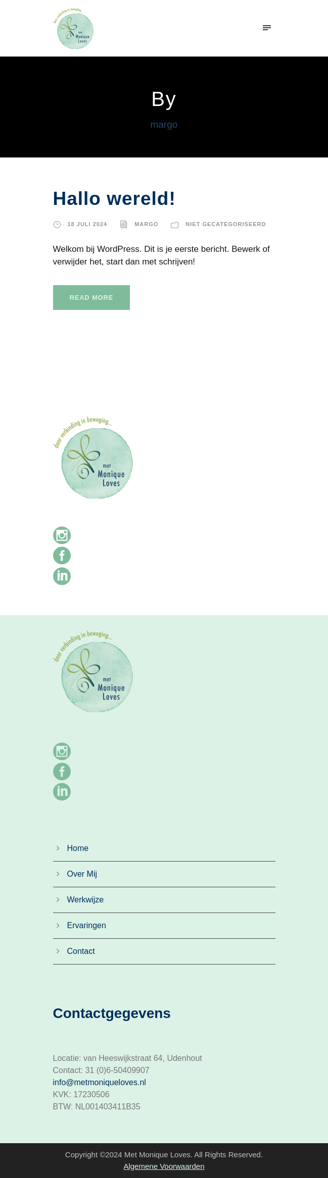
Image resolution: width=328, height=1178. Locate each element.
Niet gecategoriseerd (225, 224)
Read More (92, 297)
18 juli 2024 (88, 224)
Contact (81, 951)
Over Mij (82, 874)
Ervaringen (86, 925)
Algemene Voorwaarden (163, 1166)
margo (146, 224)
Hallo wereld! (114, 198)
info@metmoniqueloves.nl (99, 1082)
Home (78, 848)
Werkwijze (85, 899)
